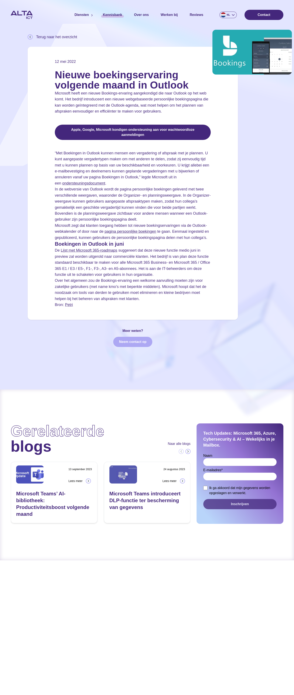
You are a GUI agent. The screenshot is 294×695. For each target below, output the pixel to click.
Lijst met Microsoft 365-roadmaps (89, 250)
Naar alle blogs (179, 443)
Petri (69, 305)
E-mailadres (213, 470)
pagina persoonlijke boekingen (130, 231)
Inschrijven (240, 504)
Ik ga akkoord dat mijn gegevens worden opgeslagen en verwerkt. (239, 490)
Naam (207, 455)
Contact (264, 15)
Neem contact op (133, 342)
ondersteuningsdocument (83, 183)
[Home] (22, 15)
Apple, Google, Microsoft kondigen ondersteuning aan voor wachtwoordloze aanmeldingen (132, 132)
